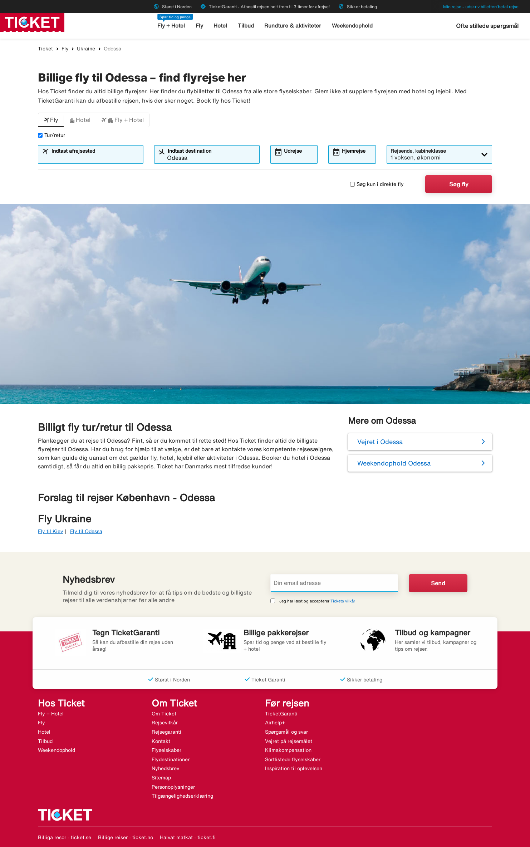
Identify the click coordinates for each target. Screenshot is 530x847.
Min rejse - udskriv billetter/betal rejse (481, 6)
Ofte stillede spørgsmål (487, 26)
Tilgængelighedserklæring (182, 795)
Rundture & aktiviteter (292, 25)
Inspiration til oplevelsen (293, 768)
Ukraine (86, 48)
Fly (199, 25)
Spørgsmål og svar (286, 731)
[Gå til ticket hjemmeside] (32, 22)
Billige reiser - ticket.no (125, 837)
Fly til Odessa (86, 531)
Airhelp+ (275, 722)
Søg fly (458, 184)
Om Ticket (164, 713)
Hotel (220, 25)
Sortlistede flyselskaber (292, 759)
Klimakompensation (288, 750)
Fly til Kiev (50, 531)
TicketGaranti (281, 713)
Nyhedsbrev (165, 768)
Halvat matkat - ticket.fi (188, 837)
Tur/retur (51, 135)
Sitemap (161, 777)
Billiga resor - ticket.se (64, 837)
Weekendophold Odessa (394, 463)
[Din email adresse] (334, 583)
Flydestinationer (171, 759)
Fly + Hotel (171, 25)
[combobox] (95, 157)
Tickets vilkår (342, 601)
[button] (51, 120)
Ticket (45, 48)
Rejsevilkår (165, 722)
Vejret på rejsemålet (288, 741)
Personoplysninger (173, 786)
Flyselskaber (166, 750)
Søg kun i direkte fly (377, 184)
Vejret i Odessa (380, 441)
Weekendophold (352, 25)
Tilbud (246, 25)
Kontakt (161, 741)
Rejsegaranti (166, 731)
